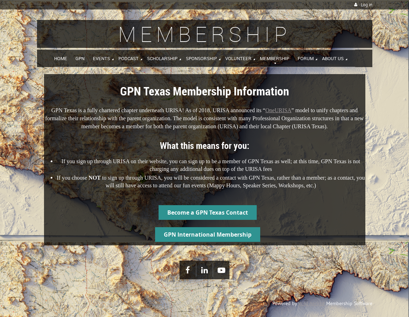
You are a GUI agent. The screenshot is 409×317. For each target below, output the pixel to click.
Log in (366, 5)
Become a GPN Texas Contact (207, 212)
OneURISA (278, 110)
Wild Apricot (311, 303)
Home (50, 256)
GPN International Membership (207, 234)
